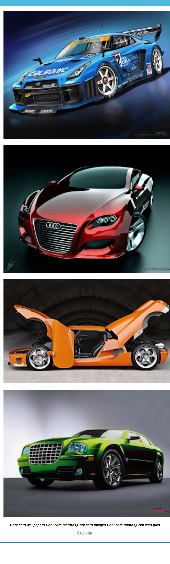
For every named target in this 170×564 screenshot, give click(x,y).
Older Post (164, 549)
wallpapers (89, 537)
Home (85, 549)
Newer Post (6, 549)
